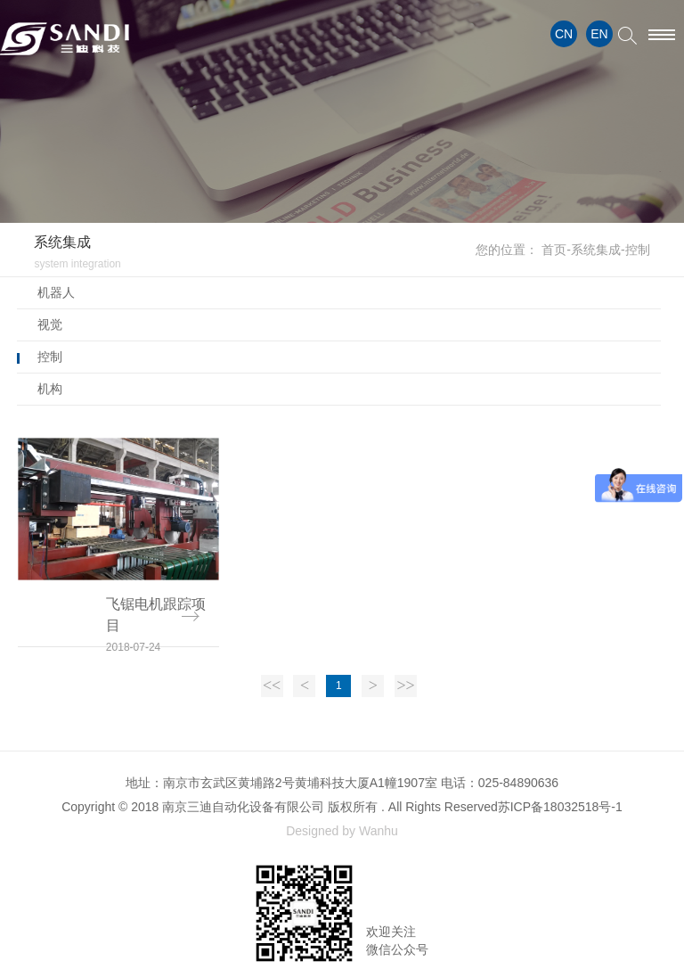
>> (405, 685)
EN (598, 34)
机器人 (56, 292)
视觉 (49, 324)
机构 (49, 389)
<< (272, 685)
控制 (49, 356)
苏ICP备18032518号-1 (560, 807)
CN (564, 34)
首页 (554, 249)
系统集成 (596, 249)
